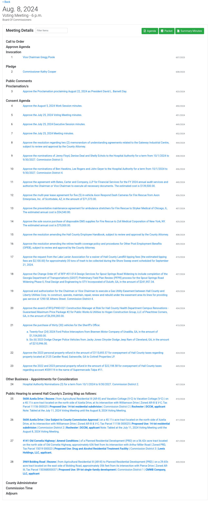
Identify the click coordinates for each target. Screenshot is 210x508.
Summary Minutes (189, 31)
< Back (6, 1)
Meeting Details (19, 30)
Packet (167, 31)
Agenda (150, 31)
